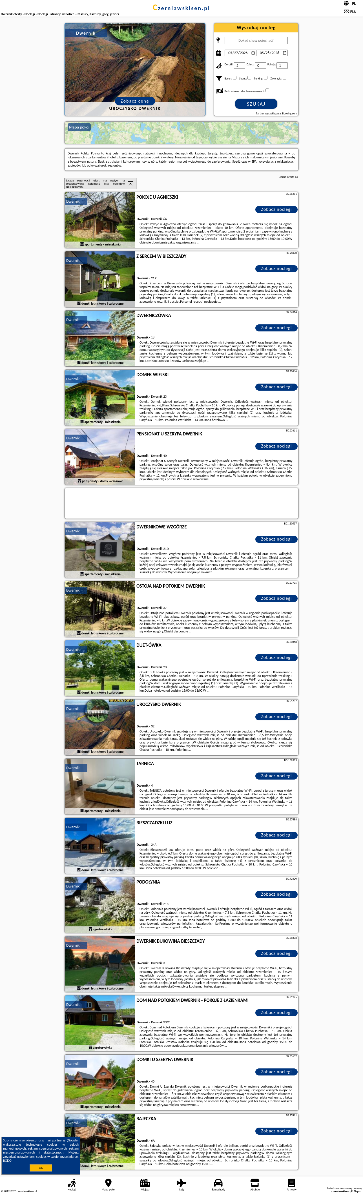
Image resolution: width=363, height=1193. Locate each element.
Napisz (358, 1191)
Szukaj (256, 104)
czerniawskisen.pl (181, 8)
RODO (7, 1161)
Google (73, 1140)
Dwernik (72, 201)
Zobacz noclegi (276, 209)
